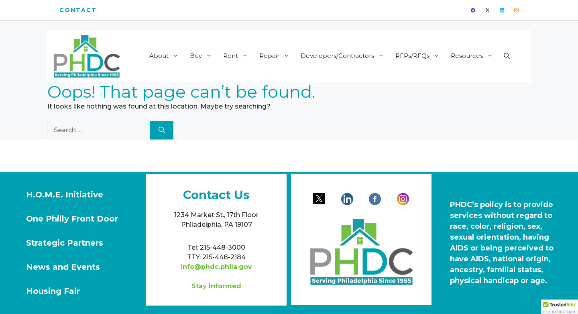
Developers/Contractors (345, 56)
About (166, 56)
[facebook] (473, 10)
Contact (78, 10)
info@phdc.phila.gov (216, 267)
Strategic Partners (64, 243)
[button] (507, 56)
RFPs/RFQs (420, 56)
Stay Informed (216, 286)
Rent (238, 56)
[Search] (161, 130)
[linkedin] (502, 10)
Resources (474, 56)
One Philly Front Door (72, 219)
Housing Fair (53, 291)
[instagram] (516, 10)
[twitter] (487, 10)
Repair (277, 56)
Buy (203, 56)
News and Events (63, 267)
